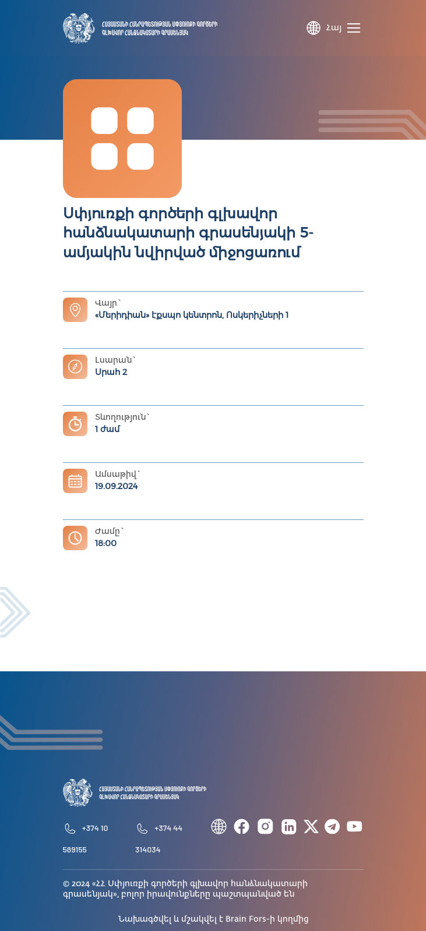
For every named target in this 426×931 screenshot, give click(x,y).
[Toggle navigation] (355, 27)
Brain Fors (246, 919)
